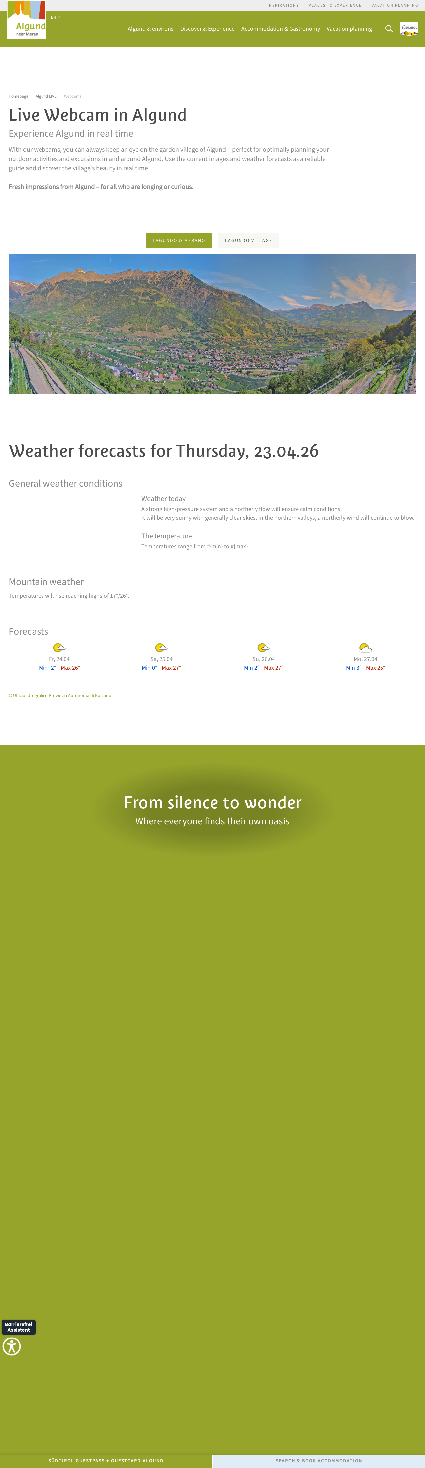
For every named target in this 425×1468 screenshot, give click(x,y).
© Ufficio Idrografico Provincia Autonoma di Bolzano (60, 695)
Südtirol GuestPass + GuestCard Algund (106, 1461)
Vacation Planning (395, 5)
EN (55, 17)
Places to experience (335, 5)
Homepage (18, 96)
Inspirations (283, 5)
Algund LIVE (46, 96)
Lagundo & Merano (179, 240)
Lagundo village (248, 240)
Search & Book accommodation (319, 1461)
